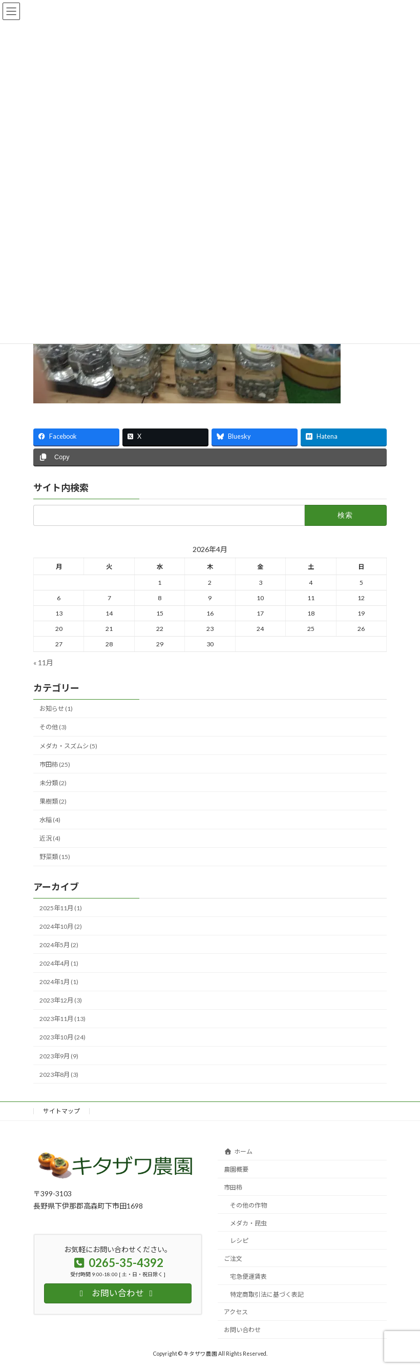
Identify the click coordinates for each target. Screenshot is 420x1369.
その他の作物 (248, 1205)
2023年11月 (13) (62, 1019)
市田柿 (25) (54, 764)
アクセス (236, 1312)
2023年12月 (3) (60, 1000)
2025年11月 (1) (60, 907)
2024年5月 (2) (58, 945)
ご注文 (233, 1258)
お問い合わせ (242, 1330)
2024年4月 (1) (58, 963)
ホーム (238, 1151)
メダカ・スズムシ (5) (68, 745)
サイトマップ (61, 1111)
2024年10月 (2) (60, 926)
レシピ (239, 1240)
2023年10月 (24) (62, 1037)
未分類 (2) (53, 783)
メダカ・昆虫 (248, 1223)
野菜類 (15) (54, 857)
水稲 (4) (49, 820)
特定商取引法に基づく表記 (267, 1294)
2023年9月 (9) (58, 1055)
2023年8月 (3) (58, 1074)
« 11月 (43, 662)
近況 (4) (49, 838)
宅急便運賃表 (248, 1276)
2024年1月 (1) (58, 982)
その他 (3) (53, 727)
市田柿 (233, 1187)
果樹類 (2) (53, 801)
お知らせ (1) (56, 708)
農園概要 (236, 1169)
